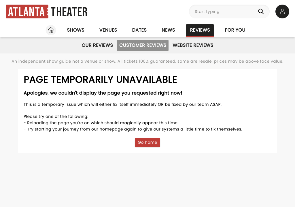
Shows (75, 30)
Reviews (200, 30)
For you (235, 30)
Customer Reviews (142, 45)
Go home (147, 142)
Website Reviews (193, 45)
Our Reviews (97, 45)
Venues (108, 30)
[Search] (262, 11)
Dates (139, 30)
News (168, 30)
